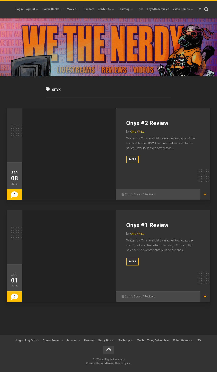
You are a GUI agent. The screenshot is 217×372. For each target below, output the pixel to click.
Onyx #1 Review (151, 225)
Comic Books (50, 9)
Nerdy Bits (104, 9)
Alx (128, 363)
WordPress (107, 363)
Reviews (150, 194)
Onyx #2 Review (151, 122)
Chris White (137, 131)
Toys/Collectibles (158, 9)
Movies (71, 9)
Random (89, 9)
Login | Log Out (25, 9)
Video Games (181, 9)
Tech (140, 9)
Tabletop (124, 9)
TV (199, 9)
